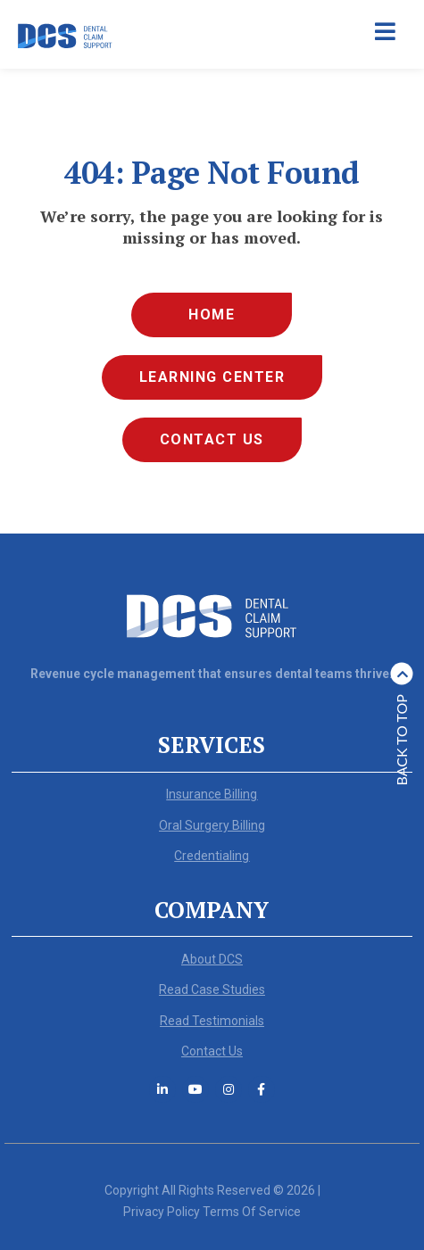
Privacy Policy (161, 1211)
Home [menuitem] (211, 314)
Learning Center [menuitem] (212, 376)
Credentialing (211, 856)
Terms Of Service (252, 1211)
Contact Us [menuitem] (212, 439)
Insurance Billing (211, 794)
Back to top (402, 723)
